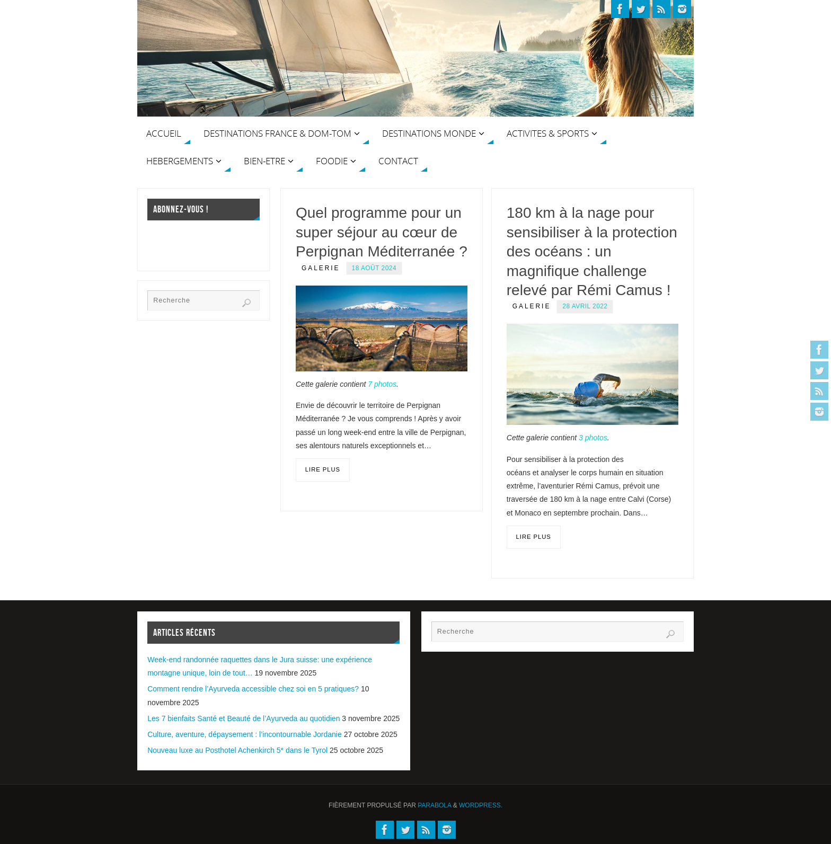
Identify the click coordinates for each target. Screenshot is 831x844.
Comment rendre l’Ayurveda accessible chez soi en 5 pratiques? (253, 689)
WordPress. (480, 805)
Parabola (434, 805)
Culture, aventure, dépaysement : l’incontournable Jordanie (244, 734)
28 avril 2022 (584, 306)
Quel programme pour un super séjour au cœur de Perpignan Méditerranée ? (381, 232)
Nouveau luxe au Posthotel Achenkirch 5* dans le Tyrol (237, 750)
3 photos (593, 437)
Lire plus (322, 469)
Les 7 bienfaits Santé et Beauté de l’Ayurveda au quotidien (243, 718)
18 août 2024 (374, 268)
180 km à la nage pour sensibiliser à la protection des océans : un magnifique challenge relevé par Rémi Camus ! (592, 251)
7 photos (382, 384)
